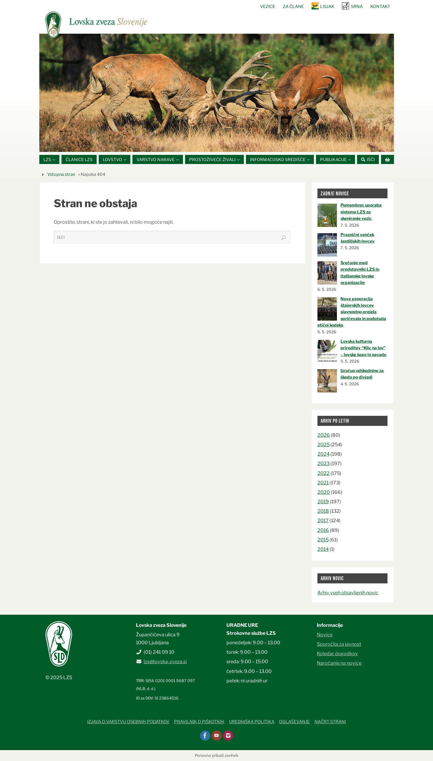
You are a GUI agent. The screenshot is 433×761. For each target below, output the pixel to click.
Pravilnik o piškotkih (199, 721)
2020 (323, 492)
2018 (323, 511)
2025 (323, 444)
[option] (216, 93)
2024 (323, 454)
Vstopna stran (61, 174)
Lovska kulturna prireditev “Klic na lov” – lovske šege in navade (363, 348)
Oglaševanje (294, 721)
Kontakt (380, 6)
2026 (323, 435)
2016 (323, 530)
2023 (323, 464)
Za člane (293, 6)
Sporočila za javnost (339, 644)
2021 (323, 483)
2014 (323, 549)
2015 (323, 540)
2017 (323, 521)
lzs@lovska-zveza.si (165, 662)
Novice (325, 634)
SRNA (357, 6)
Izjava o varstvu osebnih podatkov (128, 721)
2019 (323, 501)
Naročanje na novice (339, 663)
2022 (323, 473)
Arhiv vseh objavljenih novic (347, 593)
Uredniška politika (251, 721)
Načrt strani (330, 721)
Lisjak (327, 6)
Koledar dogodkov (337, 653)
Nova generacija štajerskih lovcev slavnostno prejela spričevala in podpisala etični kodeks (351, 312)
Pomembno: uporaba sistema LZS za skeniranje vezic (361, 212)
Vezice (267, 6)
